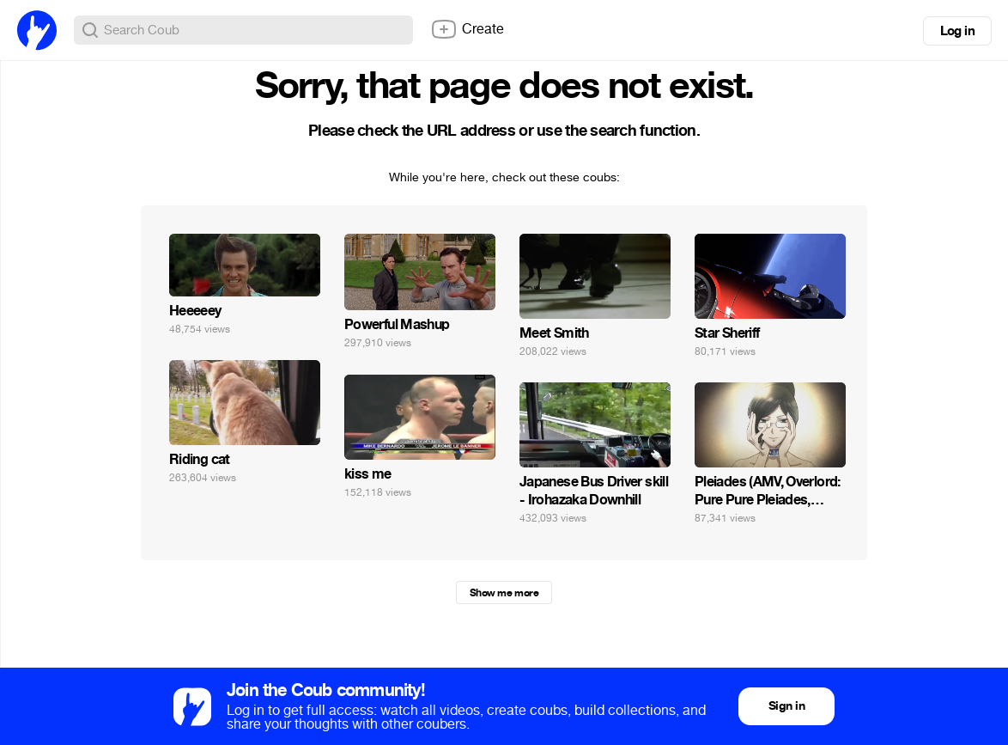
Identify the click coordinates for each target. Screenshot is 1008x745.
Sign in (786, 706)
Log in (957, 31)
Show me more (504, 593)
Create (467, 29)
